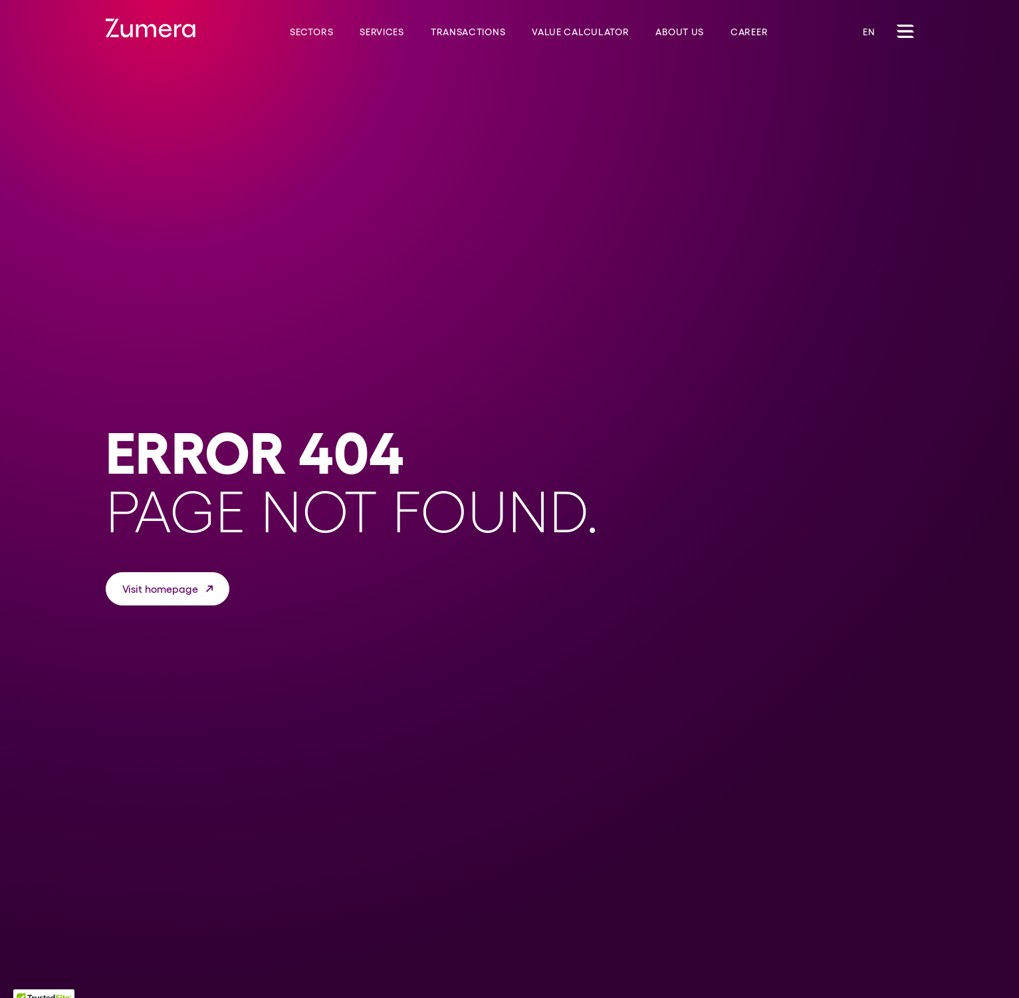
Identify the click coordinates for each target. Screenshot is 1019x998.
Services (382, 32)
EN (869, 32)
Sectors (311, 32)
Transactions (468, 32)
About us (679, 32)
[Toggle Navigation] (905, 31)
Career (749, 32)
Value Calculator (580, 32)
